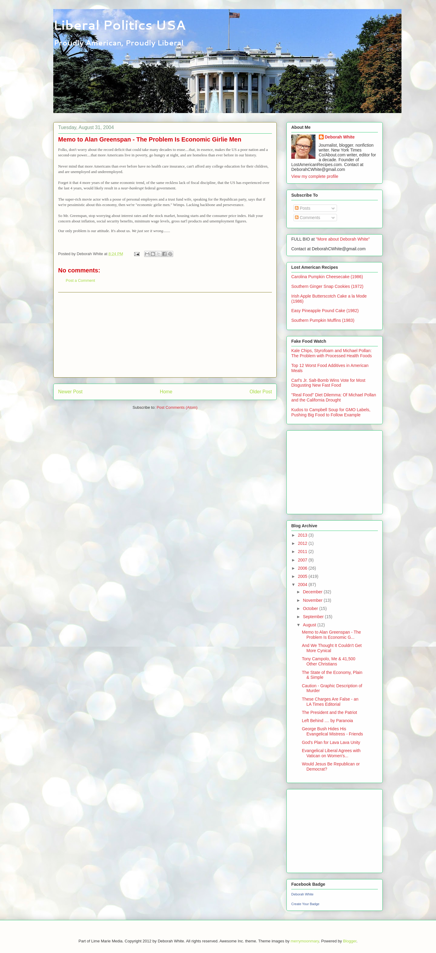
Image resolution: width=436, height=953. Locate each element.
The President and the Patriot (329, 712)
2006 (303, 568)
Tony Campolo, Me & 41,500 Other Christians (328, 661)
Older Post (260, 391)
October (311, 608)
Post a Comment (80, 280)
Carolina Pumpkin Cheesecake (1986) (327, 276)
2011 (303, 551)
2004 (303, 584)
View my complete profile (314, 176)
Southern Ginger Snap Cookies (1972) (327, 286)
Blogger (349, 941)
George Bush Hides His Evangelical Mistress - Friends (332, 731)
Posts (302, 208)
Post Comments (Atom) (177, 407)
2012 (303, 543)
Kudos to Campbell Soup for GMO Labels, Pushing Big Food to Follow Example (330, 412)
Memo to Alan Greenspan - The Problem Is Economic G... (331, 635)
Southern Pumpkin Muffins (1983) (322, 320)
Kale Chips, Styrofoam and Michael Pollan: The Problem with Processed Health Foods (331, 353)
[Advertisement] (165, 335)
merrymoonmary (305, 941)
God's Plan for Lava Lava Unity (331, 742)
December (313, 591)
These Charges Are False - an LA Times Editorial (330, 702)
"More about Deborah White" (343, 239)
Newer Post (70, 391)
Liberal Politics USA (119, 25)
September (314, 616)
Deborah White (340, 137)
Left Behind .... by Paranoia (327, 720)
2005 (303, 576)
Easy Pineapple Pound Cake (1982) (325, 310)
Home (166, 391)
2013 (303, 535)
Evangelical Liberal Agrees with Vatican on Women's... (331, 753)
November (313, 600)
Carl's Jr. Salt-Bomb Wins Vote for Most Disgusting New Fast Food (328, 383)
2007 (303, 560)
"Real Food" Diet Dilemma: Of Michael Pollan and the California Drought (333, 397)
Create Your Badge (305, 904)
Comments (307, 217)
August (310, 624)
